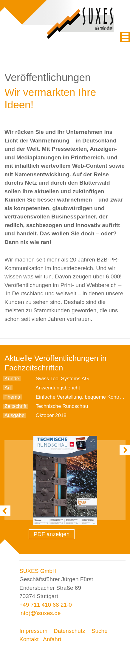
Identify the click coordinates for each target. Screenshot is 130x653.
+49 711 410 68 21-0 (45, 605)
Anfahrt (52, 639)
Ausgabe (14, 415)
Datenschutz (69, 631)
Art (7, 387)
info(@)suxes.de (40, 613)
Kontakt (28, 639)
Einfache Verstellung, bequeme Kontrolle (81, 397)
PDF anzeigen (51, 534)
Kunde (11, 378)
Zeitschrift (15, 406)
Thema (12, 397)
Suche (100, 631)
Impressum (33, 631)
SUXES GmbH (38, 571)
